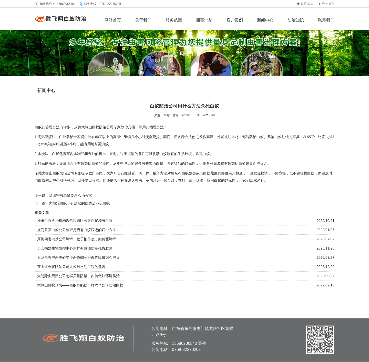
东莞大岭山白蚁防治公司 (94, 127)
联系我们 (326, 20)
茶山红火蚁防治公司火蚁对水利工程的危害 (71, 267)
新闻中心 (265, 20)
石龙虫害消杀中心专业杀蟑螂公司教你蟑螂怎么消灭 (78, 257)
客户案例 (235, 20)
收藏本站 (307, 4)
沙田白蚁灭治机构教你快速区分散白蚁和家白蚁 (74, 221)
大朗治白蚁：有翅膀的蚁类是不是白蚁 (79, 203)
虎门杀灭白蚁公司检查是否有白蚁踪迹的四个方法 (76, 230)
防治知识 (296, 20)
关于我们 (143, 20)
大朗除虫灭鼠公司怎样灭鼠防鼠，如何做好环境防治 (78, 276)
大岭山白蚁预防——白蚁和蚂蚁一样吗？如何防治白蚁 (80, 285)
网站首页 (113, 20)
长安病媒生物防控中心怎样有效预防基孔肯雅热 (74, 248)
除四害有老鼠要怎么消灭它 (70, 195)
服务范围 (174, 20)
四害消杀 (204, 20)
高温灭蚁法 (47, 137)
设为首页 (328, 4)
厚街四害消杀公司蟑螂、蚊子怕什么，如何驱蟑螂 (76, 239)
